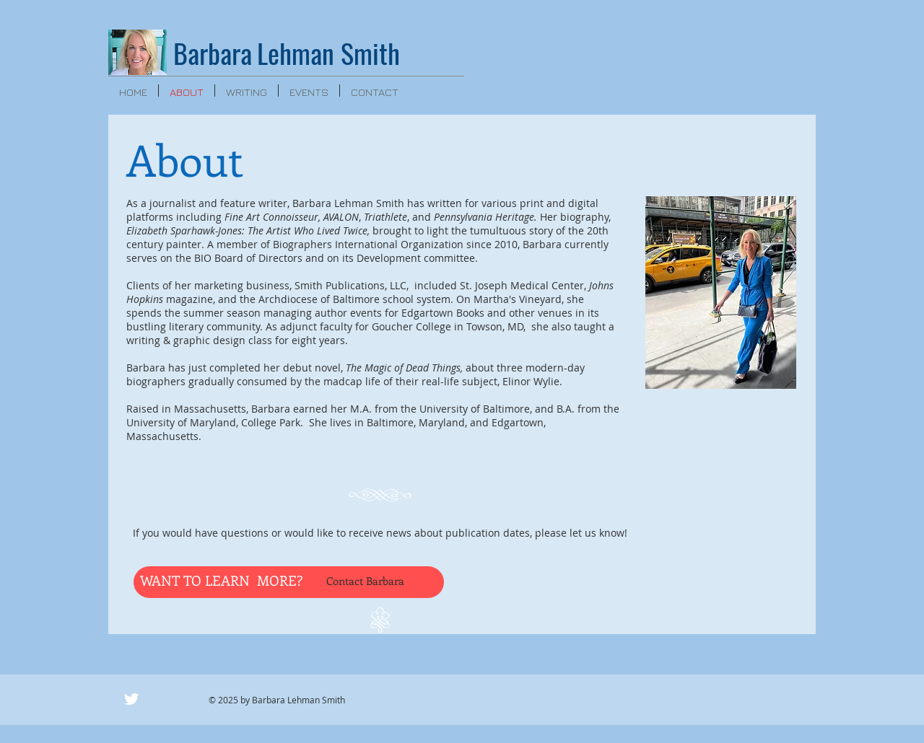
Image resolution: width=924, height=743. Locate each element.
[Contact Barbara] (378, 581)
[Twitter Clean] (131, 699)
